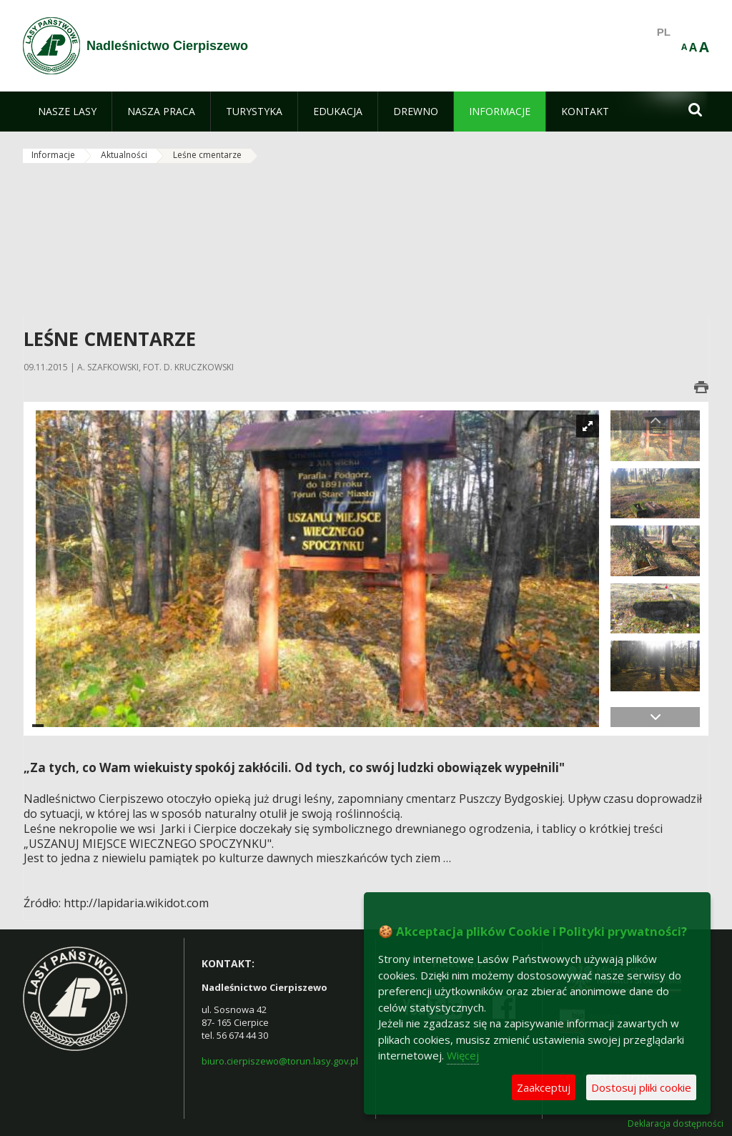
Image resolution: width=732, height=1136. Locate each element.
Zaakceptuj (543, 1087)
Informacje (53, 155)
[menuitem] (67, 112)
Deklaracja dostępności (675, 1124)
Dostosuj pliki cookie (641, 1087)
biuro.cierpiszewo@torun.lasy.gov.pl (280, 1060)
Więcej (463, 1055)
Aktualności (124, 155)
